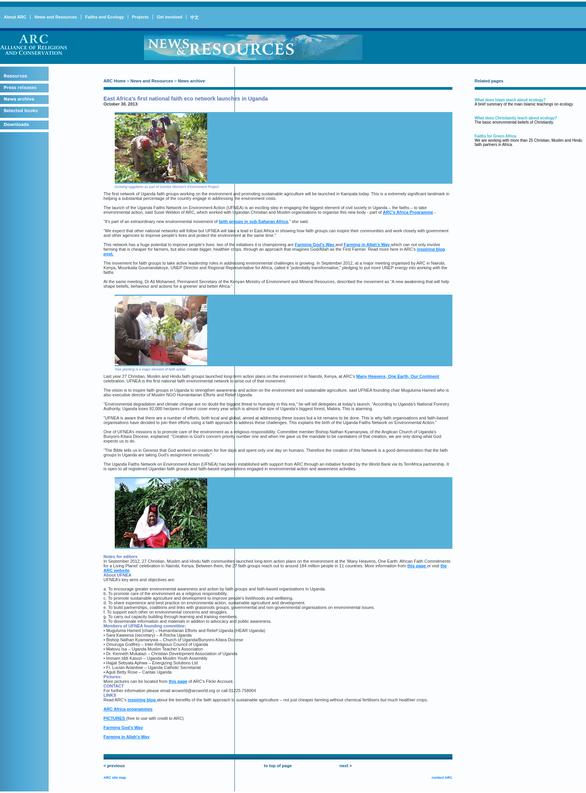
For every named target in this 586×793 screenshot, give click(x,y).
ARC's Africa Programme (408, 212)
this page (417, 565)
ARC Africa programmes (128, 709)
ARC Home (115, 81)
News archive (191, 81)
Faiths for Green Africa (495, 136)
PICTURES (115, 718)
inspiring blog (142, 699)
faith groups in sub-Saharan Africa (253, 221)
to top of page (278, 765)
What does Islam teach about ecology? (510, 100)
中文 (194, 17)
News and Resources (55, 17)
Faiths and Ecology (104, 17)
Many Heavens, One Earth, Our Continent (397, 376)
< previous (114, 765)
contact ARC (442, 778)
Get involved (169, 17)
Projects (140, 17)
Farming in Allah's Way (367, 244)
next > (346, 765)
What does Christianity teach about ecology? (516, 118)
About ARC (15, 17)
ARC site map (115, 778)
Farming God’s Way (315, 244)
